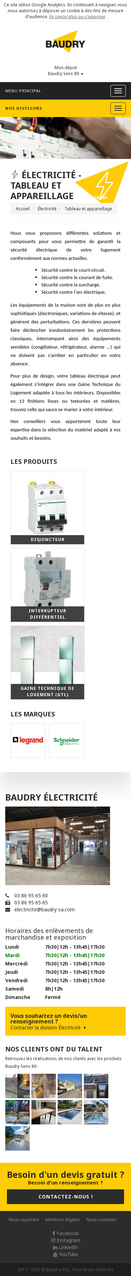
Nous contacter (101, 1220)
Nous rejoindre (24, 1220)
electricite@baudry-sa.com (44, 909)
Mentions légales (62, 1220)
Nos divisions (23, 108)
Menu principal (23, 90)
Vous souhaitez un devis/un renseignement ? (65, 1021)
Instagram (65, 1240)
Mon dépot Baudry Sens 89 (65, 70)
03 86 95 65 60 (31, 895)
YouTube (65, 1254)
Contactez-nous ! (65, 1196)
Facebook (65, 1233)
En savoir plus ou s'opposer (77, 17)
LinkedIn (65, 1247)
